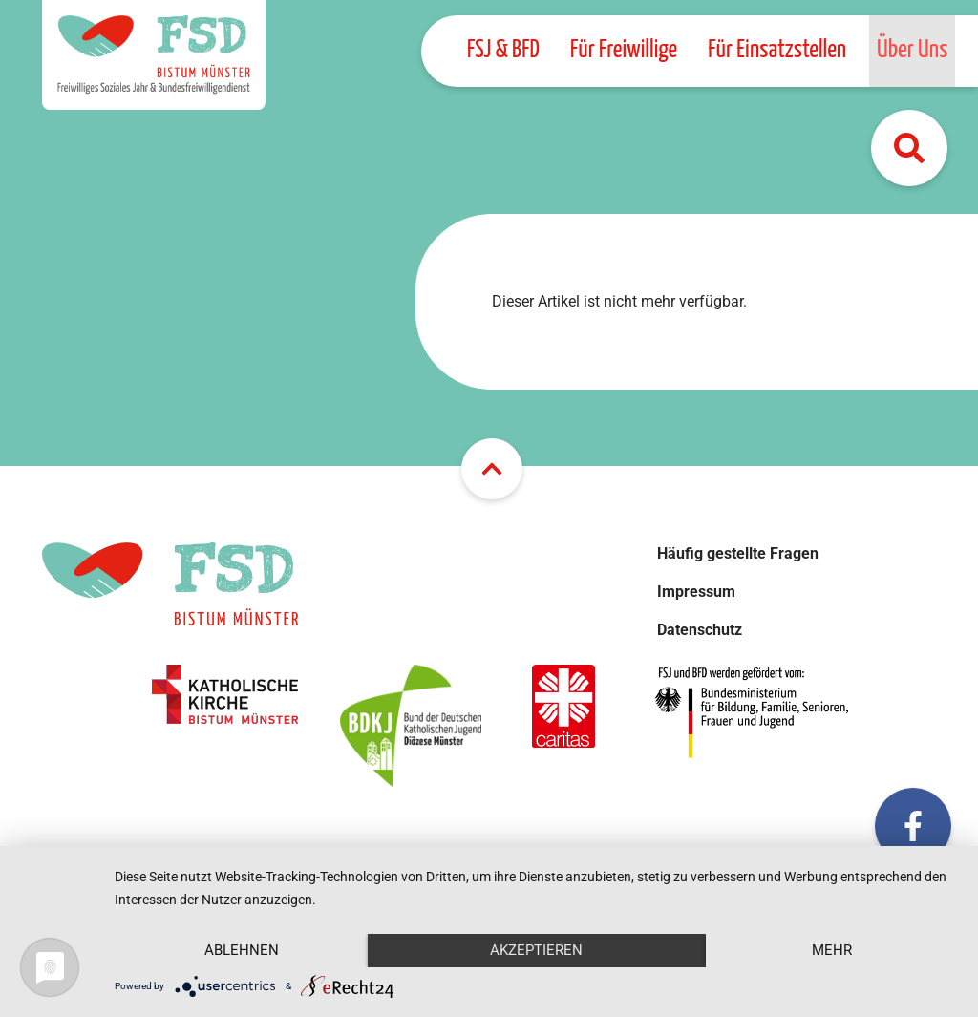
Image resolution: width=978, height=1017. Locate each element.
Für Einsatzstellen (777, 50)
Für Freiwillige (623, 50)
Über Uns (912, 50)
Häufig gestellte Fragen (738, 553)
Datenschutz (699, 630)
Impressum (696, 592)
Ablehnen (241, 950)
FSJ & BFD (503, 50)
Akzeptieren (536, 950)
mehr (832, 950)
